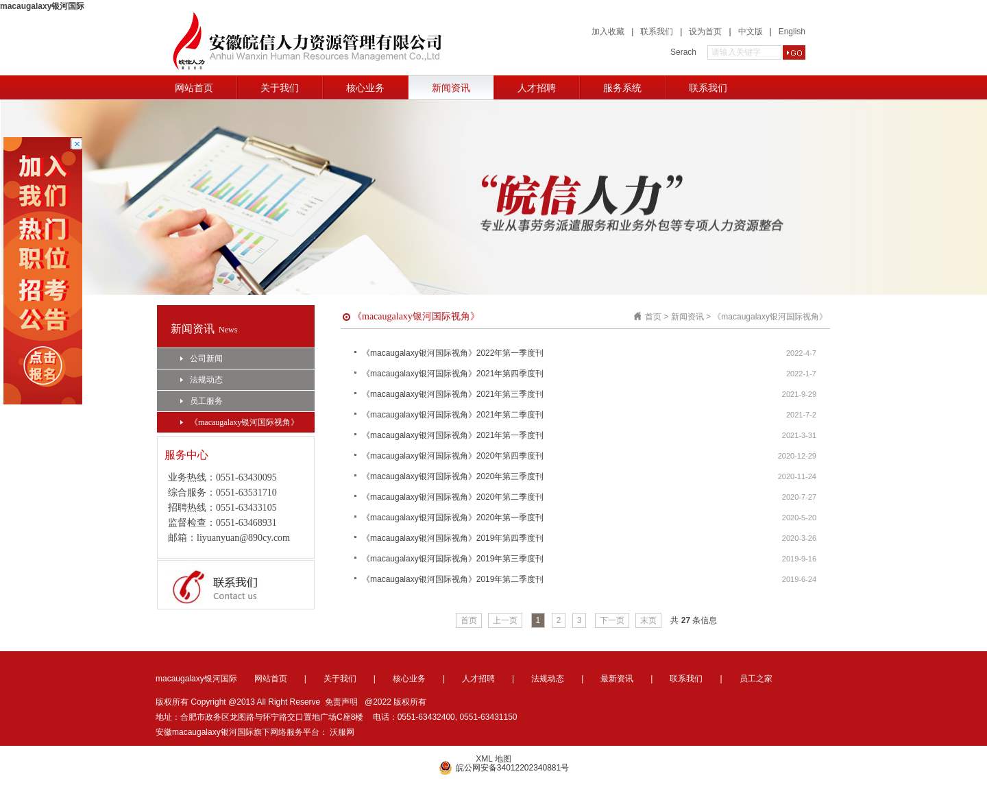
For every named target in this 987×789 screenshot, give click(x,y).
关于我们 (279, 87)
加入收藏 (608, 31)
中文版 (750, 31)
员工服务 (201, 401)
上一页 (505, 620)
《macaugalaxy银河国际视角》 (239, 422)
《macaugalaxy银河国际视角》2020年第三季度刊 (453, 476)
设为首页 (705, 31)
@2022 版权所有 (395, 702)
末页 (648, 620)
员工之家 (756, 678)
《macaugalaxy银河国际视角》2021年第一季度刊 (453, 435)
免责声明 (341, 702)
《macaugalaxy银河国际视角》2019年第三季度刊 (453, 558)
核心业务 (365, 87)
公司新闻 (201, 358)
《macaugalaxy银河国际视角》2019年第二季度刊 (453, 579)
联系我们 (656, 31)
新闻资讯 (451, 87)
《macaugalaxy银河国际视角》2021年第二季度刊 (453, 415)
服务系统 (622, 87)
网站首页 (194, 87)
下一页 (612, 620)
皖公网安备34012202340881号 (504, 768)
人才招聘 (536, 87)
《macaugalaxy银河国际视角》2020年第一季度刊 (453, 517)
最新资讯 (616, 678)
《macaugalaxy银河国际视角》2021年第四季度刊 (453, 373)
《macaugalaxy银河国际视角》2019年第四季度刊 (453, 538)
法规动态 (201, 380)
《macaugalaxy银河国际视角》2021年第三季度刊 (453, 394)
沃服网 (342, 732)
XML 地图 (493, 759)
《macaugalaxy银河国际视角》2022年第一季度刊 (453, 353)
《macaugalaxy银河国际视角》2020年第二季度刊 (453, 497)
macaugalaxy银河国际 (42, 6)
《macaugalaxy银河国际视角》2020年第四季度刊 (453, 456)
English (792, 31)
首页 (653, 316)
